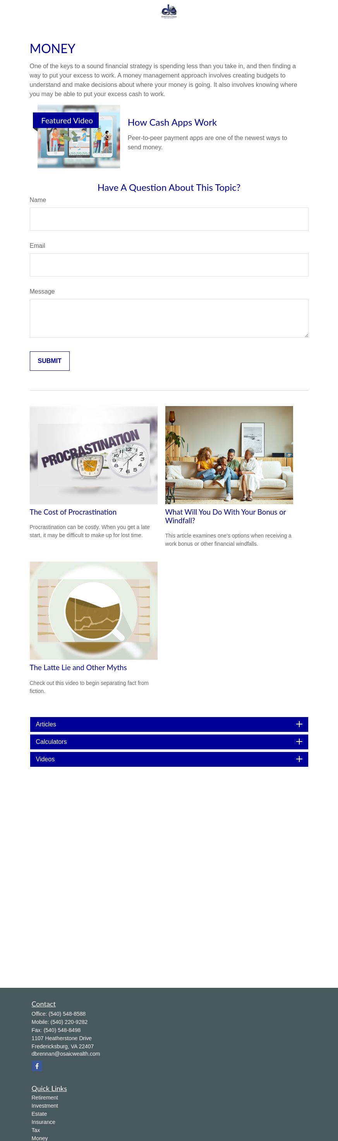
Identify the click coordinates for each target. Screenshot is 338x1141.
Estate (39, 1114)
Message (42, 291)
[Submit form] (50, 361)
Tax (36, 1130)
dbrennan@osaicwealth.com (66, 1054)
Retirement (45, 1097)
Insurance (43, 1122)
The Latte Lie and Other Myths (78, 667)
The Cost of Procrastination (73, 512)
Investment (45, 1106)
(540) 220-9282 (69, 1022)
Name (38, 200)
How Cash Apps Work (172, 122)
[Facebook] (37, 1066)
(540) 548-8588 (67, 1014)
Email (37, 245)
